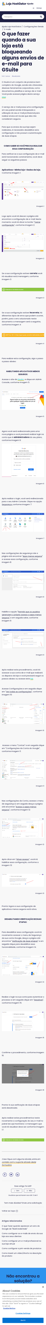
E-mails (7, 29)
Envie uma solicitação (32, 1203)
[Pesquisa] (23, 16)
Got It (23, 1320)
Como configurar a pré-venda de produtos (21, 1248)
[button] (33, 8)
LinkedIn (17, 1175)
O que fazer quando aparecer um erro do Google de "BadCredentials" (21, 1227)
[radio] (16, 1191)
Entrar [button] (39, 8)
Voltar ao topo (10, 1211)
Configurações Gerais (34, 26)
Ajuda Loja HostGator (11, 26)
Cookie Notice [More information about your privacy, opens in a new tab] (9, 1308)
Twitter (11, 1175)
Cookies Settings (23, 1313)
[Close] (43, 1287)
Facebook (5, 1175)
